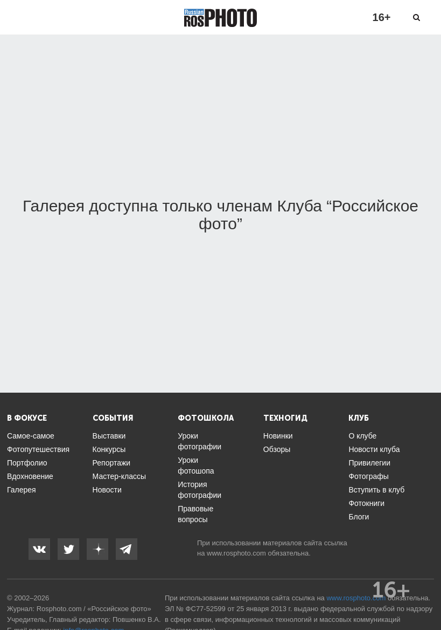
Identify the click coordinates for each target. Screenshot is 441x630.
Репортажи (112, 462)
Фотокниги (366, 503)
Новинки (278, 436)
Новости (107, 489)
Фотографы (368, 476)
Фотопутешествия (38, 449)
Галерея (21, 489)
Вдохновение (30, 476)
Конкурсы (109, 449)
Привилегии (369, 462)
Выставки (109, 436)
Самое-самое (30, 436)
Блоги (358, 516)
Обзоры (277, 449)
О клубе (362, 436)
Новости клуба (374, 449)
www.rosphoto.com (236, 553)
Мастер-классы (119, 476)
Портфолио (27, 462)
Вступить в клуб (376, 489)
